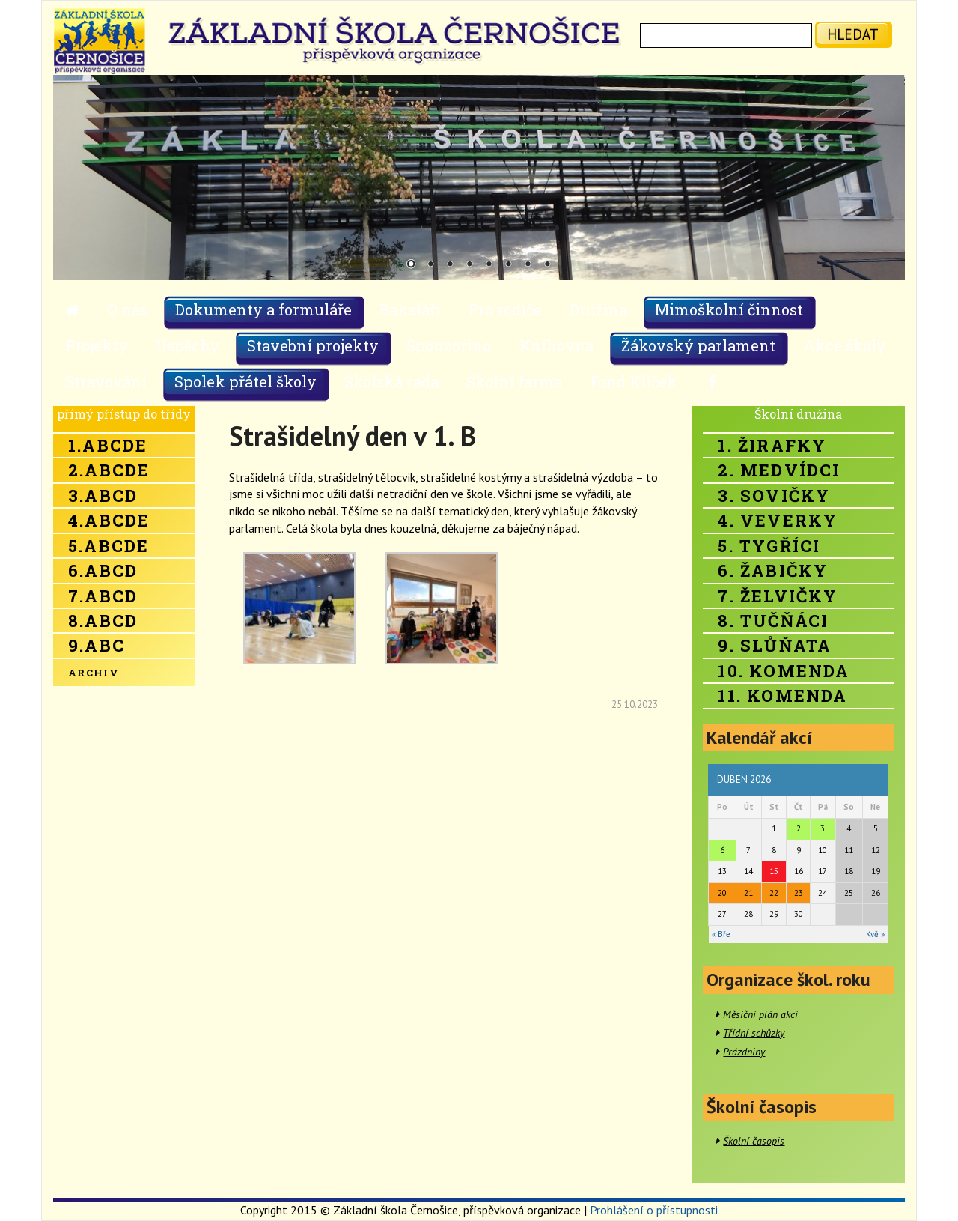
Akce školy (844, 345)
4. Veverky (778, 520)
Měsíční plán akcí (760, 1014)
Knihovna (556, 345)
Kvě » (875, 934)
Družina (598, 309)
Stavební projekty (313, 345)
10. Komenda (783, 671)
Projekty (96, 345)
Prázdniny (744, 1051)
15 (773, 871)
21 (748, 893)
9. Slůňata (775, 645)
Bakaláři (410, 309)
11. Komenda (782, 695)
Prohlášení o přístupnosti (654, 1209)
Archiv (93, 672)
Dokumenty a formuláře (263, 309)
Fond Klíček (633, 381)
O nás (127, 309)
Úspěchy (187, 345)
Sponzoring (449, 345)
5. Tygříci (769, 546)
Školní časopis (753, 1141)
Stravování (106, 381)
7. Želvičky (778, 596)
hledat (853, 34)
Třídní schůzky (753, 1033)
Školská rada (391, 381)
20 (722, 893)
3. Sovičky (774, 495)
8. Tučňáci (773, 620)
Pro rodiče (505, 309)
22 (773, 893)
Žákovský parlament (698, 345)
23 (798, 893)
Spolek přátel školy (245, 381)
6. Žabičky (773, 570)
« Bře (721, 934)
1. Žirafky (772, 445)
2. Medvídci (779, 470)
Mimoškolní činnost (729, 309)
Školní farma (514, 381)
